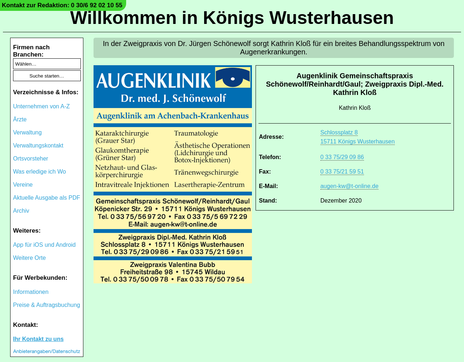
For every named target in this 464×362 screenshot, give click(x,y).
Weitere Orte (29, 258)
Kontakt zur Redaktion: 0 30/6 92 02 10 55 (62, 5)
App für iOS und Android (44, 245)
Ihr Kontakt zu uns (38, 339)
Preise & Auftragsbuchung (46, 305)
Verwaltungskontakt (38, 145)
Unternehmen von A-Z (41, 106)
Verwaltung (27, 132)
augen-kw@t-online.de (349, 186)
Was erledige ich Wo (39, 171)
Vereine (23, 185)
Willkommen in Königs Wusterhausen (232, 18)
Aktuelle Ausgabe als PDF (46, 198)
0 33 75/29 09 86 (342, 157)
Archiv (21, 211)
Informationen (31, 292)
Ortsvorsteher (30, 158)
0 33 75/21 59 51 (342, 171)
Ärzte (19, 119)
